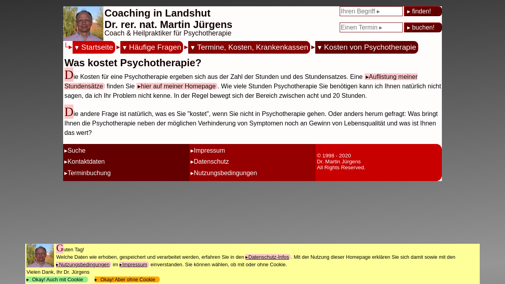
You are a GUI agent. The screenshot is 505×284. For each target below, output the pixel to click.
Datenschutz (211, 161)
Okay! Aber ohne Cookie (127, 279)
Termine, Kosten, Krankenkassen (253, 47)
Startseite (97, 47)
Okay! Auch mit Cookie (57, 279)
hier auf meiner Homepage (178, 86)
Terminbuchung (88, 173)
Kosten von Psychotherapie (370, 47)
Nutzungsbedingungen (225, 173)
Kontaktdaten (86, 161)
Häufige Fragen (155, 47)
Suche (76, 150)
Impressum (209, 150)
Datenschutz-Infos (268, 257)
